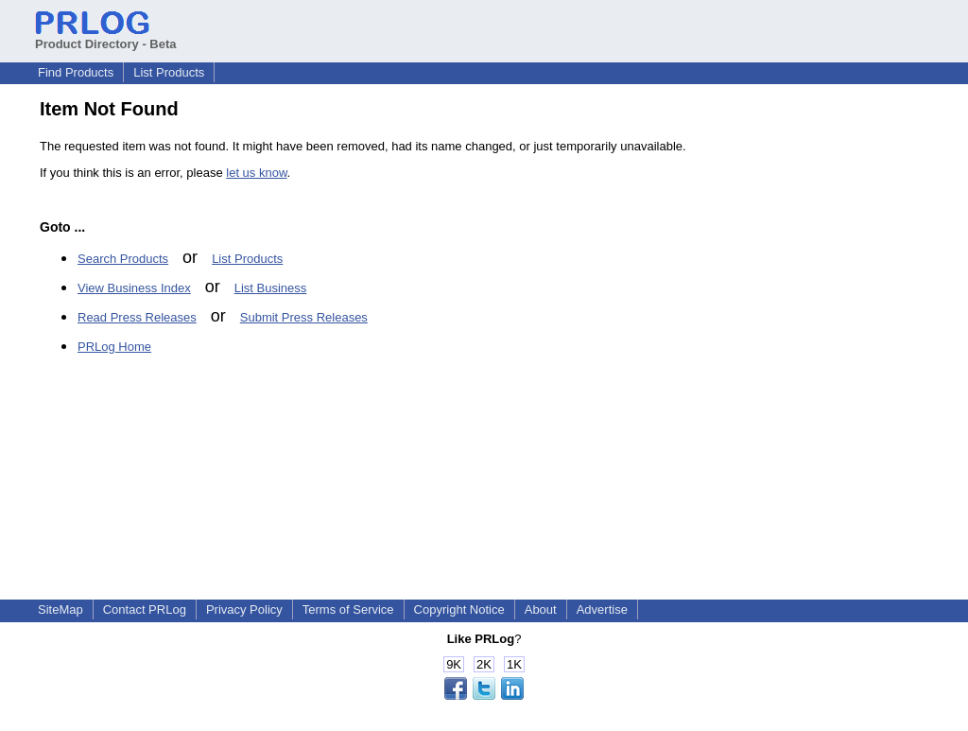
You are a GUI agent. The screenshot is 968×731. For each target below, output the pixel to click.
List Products (168, 72)
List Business (270, 288)
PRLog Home (114, 346)
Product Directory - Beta (106, 37)
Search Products (123, 259)
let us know (256, 172)
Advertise (602, 609)
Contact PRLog (144, 609)
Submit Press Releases (304, 317)
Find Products (75, 72)
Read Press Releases (137, 317)
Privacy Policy (244, 609)
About (541, 609)
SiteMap (60, 609)
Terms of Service (348, 609)
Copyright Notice (459, 609)
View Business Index (134, 288)
